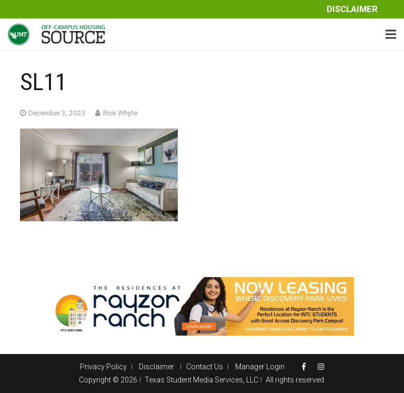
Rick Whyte (120, 113)
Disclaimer (352, 9)
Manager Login (260, 366)
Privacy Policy (103, 366)
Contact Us (204, 366)
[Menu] (390, 34)
